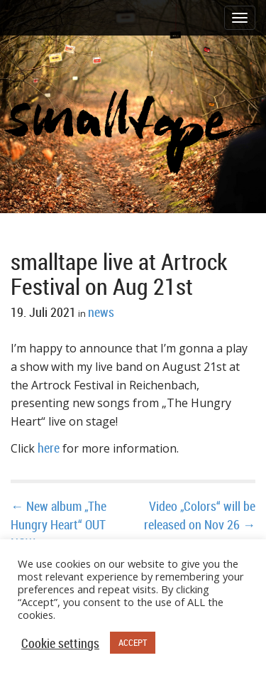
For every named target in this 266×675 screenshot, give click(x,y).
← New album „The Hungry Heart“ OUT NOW (58, 524)
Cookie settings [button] (60, 643)
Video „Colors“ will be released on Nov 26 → (199, 515)
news (101, 311)
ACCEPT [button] (132, 642)
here (49, 447)
